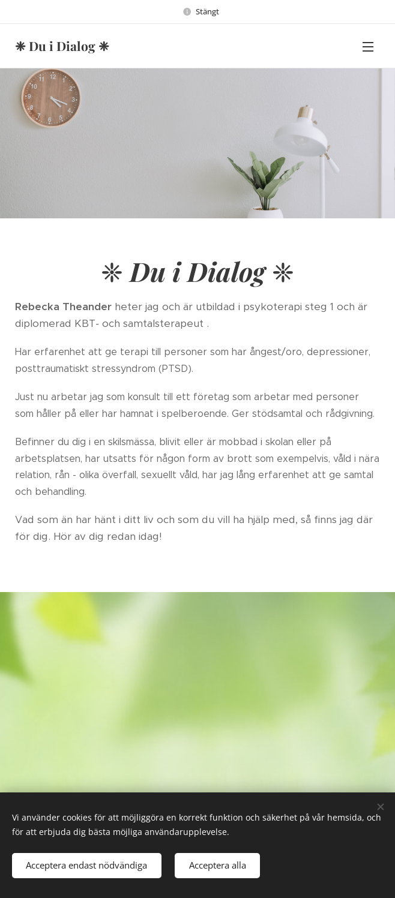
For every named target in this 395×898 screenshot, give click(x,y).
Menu (368, 46)
